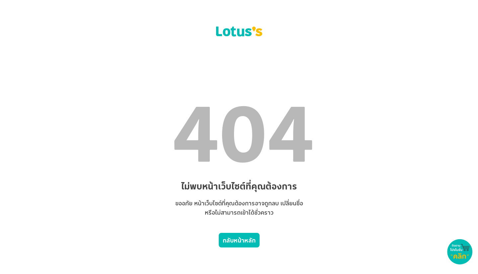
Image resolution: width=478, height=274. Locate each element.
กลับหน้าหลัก (239, 240)
